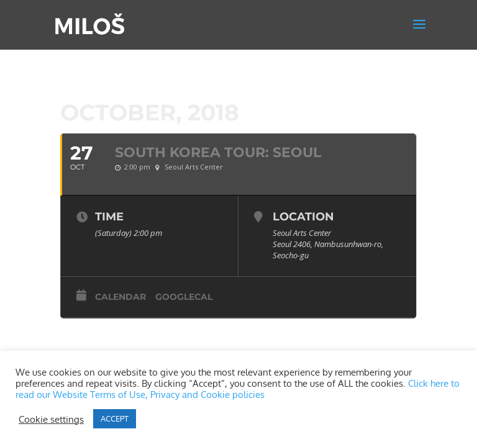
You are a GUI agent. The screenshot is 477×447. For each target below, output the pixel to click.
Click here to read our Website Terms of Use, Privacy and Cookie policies (238, 388)
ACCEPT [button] (115, 418)
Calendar (120, 296)
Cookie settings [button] (51, 419)
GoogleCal (183, 296)
